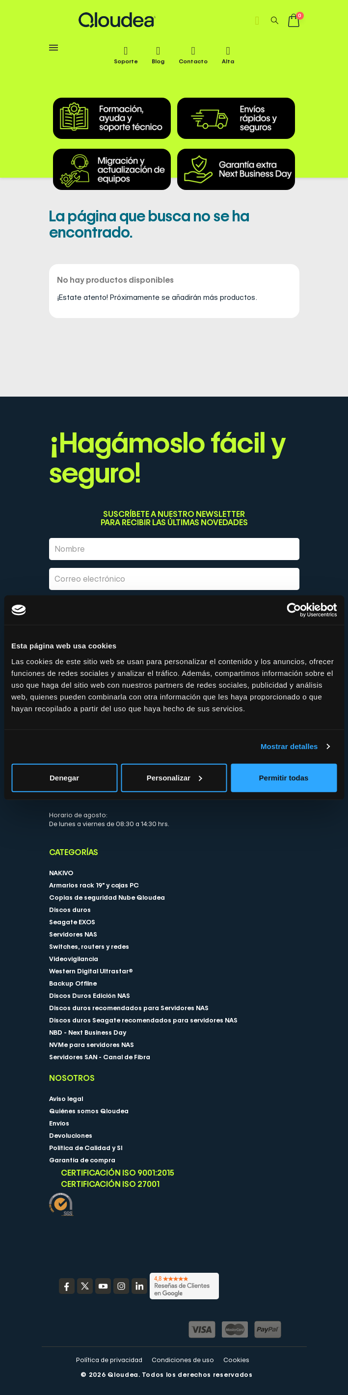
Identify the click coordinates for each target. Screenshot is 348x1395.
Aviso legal (66, 1098)
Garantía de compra (82, 1160)
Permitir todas (284, 777)
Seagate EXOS (72, 922)
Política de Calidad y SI (85, 1148)
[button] (274, 20)
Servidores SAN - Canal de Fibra (99, 1057)
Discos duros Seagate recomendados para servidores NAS (143, 1020)
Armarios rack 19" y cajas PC (94, 885)
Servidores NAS (73, 934)
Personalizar (174, 777)
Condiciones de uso (183, 1360)
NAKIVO (61, 873)
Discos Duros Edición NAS (89, 995)
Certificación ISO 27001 (110, 1184)
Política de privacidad (109, 1360)
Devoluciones (70, 1135)
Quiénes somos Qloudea (89, 1111)
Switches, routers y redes (89, 946)
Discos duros (70, 909)
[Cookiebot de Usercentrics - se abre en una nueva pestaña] (294, 610)
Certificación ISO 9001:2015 (117, 1173)
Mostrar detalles (289, 746)
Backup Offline (73, 983)
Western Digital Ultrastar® (91, 971)
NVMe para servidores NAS (91, 1044)
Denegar (64, 777)
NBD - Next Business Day (87, 1032)
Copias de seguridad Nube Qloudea (107, 897)
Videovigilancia (73, 959)
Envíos (59, 1123)
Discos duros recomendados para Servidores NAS (129, 1008)
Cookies (236, 1360)
